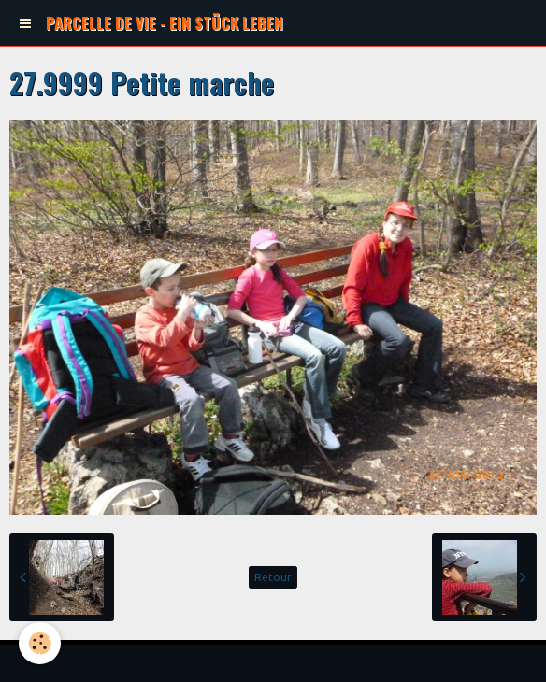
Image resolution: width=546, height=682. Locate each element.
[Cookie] (40, 643)
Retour (273, 577)
